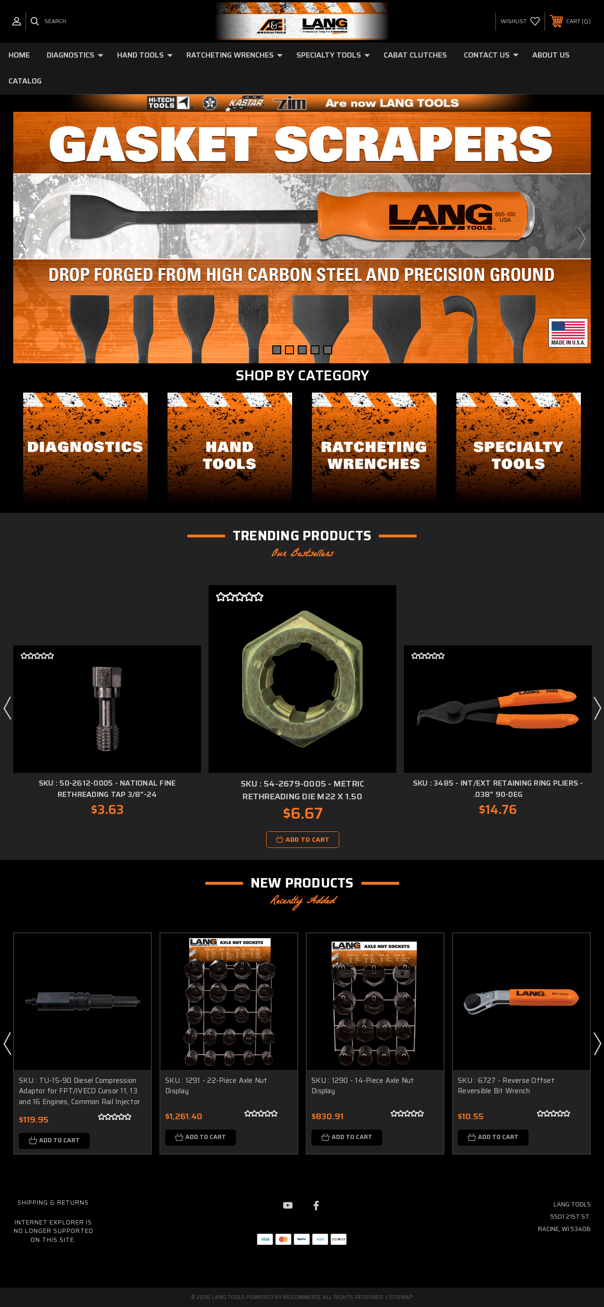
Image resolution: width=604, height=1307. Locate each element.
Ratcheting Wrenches (234, 55)
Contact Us (491, 55)
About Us (551, 55)
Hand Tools (145, 55)
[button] (85, 448)
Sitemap (401, 1297)
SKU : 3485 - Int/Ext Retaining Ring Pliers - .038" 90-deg (498, 788)
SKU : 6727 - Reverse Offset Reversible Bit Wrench (506, 1086)
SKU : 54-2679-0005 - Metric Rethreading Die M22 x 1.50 (303, 790)
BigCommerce (302, 1297)
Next (581, 238)
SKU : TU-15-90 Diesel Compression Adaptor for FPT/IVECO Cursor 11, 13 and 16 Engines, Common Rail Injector (79, 1091)
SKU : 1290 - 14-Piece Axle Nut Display (362, 1086)
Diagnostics (75, 55)
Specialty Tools (333, 55)
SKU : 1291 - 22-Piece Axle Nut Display (216, 1086)
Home (19, 55)
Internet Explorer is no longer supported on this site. (53, 1231)
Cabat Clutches (415, 55)
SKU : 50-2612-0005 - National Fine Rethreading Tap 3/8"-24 (107, 788)
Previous (22, 238)
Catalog (25, 81)
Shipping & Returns (53, 1202)
